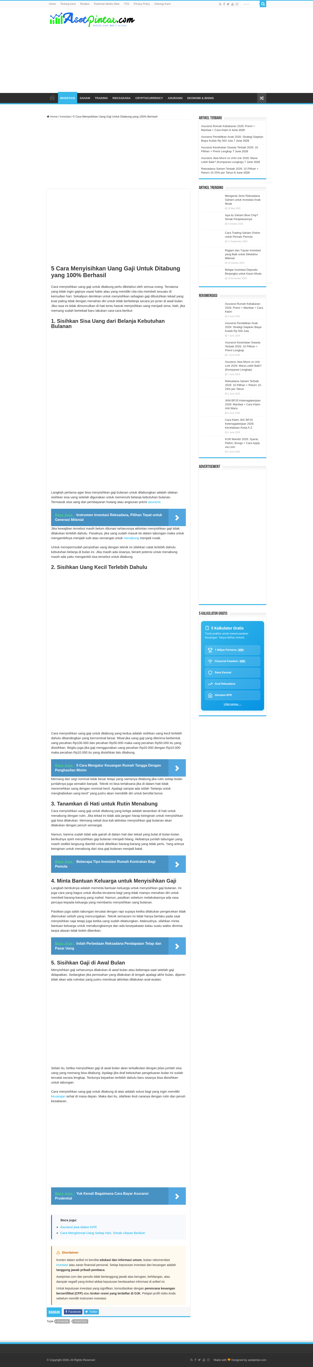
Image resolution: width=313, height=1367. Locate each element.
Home (52, 3)
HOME (52, 97)
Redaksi (84, 3)
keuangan (58, 1096)
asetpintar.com (257, 1360)
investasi (62, 1265)
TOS (126, 3)
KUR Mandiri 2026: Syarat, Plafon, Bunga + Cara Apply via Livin (242, 443)
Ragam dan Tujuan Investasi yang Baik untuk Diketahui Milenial (243, 254)
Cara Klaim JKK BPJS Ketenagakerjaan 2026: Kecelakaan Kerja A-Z (239, 423)
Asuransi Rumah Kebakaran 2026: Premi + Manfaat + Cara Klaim (244, 307)
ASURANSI (175, 98)
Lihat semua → (232, 704)
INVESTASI (67, 98)
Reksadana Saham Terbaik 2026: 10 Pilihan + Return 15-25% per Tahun (243, 385)
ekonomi (62, 1321)
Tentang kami (68, 3)
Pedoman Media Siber (107, 3)
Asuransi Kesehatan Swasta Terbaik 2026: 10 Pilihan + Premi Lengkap (242, 346)
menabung (131, 538)
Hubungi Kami (162, 3)
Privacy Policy (142, 3)
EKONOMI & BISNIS (200, 98)
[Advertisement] (184, 58)
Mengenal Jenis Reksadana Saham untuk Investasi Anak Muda (243, 199)
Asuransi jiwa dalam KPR (78, 1227)
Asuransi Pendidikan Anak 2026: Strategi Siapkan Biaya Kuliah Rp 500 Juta (243, 327)
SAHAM (85, 98)
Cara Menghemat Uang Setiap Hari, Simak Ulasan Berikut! (102, 1233)
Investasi (65, 116)
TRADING (101, 98)
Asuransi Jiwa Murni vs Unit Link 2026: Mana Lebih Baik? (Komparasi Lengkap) (243, 365)
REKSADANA (122, 98)
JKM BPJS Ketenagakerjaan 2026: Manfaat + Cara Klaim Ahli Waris (243, 404)
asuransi (154, 502)
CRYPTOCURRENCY (149, 98)
